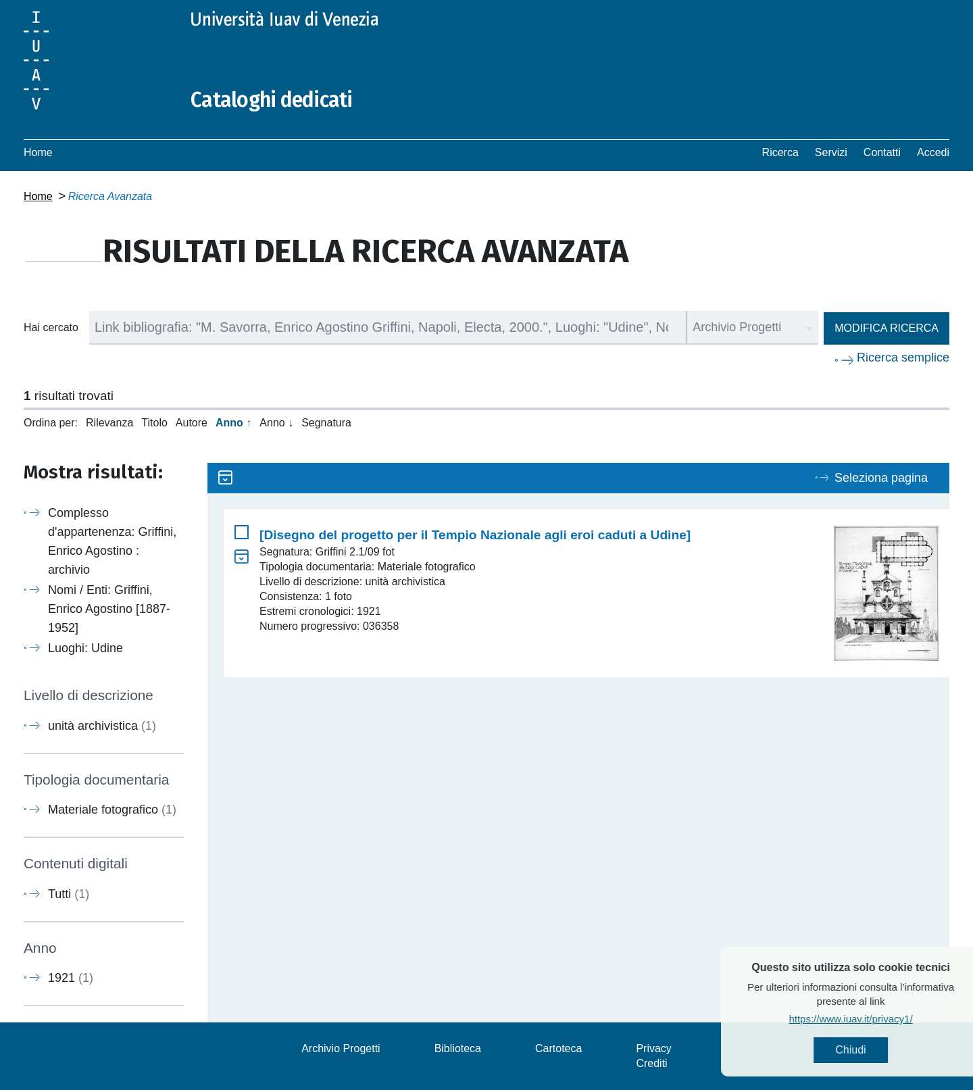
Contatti (882, 152)
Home (38, 152)
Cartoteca (558, 1048)
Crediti (651, 1063)
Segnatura (326, 422)
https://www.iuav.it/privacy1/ (878, 1018)
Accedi (933, 152)
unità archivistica (102, 726)
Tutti (68, 894)
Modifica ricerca (886, 328)
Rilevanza (109, 422)
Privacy (653, 1048)
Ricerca (780, 152)
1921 (70, 978)
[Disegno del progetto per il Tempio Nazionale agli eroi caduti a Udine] (475, 535)
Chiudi (878, 1050)
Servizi (831, 152)
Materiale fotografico (112, 809)
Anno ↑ (233, 422)
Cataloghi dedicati (272, 100)
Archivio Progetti (340, 1048)
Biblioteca (457, 1048)
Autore (191, 422)
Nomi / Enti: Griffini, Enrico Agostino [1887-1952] (109, 609)
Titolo (154, 422)
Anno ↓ (276, 422)
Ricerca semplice (903, 357)
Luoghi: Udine (85, 648)
